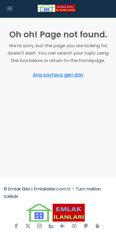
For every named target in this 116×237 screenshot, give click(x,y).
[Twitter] (29, 226)
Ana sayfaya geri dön (58, 75)
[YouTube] (75, 226)
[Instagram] (40, 226)
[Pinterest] (87, 226)
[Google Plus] (63, 226)
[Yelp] (98, 226)
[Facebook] (17, 226)
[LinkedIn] (52, 226)
